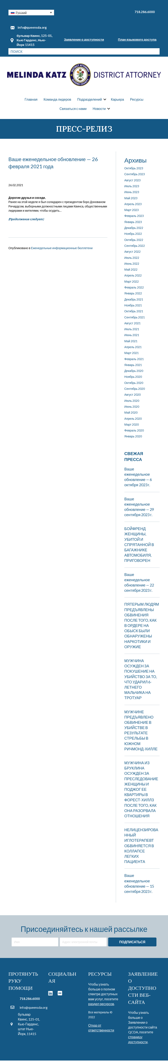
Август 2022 (132, 253)
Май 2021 (130, 342)
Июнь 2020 (131, 408)
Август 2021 (132, 324)
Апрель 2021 (133, 348)
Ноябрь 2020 (133, 378)
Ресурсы (136, 100)
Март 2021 (131, 354)
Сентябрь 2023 (134, 176)
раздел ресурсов (101, 1005)
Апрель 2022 (133, 277)
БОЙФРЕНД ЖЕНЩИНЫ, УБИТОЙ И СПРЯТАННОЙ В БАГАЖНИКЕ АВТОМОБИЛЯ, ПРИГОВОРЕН (139, 546)
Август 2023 (132, 181)
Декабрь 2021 (133, 301)
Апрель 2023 (133, 205)
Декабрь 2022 (133, 229)
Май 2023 (130, 199)
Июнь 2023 (131, 193)
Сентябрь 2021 (134, 319)
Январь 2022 (133, 295)
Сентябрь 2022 (134, 247)
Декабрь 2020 (133, 372)
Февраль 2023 (134, 217)
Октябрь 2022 (133, 241)
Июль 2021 (131, 330)
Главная (31, 100)
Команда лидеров (57, 100)
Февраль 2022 (134, 289)
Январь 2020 (133, 438)
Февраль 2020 (134, 432)
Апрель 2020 (133, 420)
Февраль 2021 (134, 360)
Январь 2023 (133, 223)
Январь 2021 (133, 366)
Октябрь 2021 (133, 313)
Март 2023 (131, 211)
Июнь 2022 (131, 265)
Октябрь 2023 (133, 169)
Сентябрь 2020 (134, 390)
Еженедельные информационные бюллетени (62, 249)
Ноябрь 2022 (133, 235)
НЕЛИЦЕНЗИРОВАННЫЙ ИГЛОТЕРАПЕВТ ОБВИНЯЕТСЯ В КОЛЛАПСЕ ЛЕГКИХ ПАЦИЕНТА (141, 847)
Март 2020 (131, 426)
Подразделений (89, 100)
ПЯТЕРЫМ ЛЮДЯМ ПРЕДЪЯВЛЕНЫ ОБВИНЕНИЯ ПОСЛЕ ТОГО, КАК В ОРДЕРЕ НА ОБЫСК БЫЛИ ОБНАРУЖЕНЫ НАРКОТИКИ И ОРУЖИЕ (141, 627)
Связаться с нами (73, 109)
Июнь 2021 (131, 336)
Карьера (117, 100)
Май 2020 (130, 414)
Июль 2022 (131, 259)
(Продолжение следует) (26, 220)
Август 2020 (132, 396)
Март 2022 (131, 283)
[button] (31, 12)
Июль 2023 (131, 187)
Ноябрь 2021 (133, 307)
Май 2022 (130, 271)
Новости (99, 109)
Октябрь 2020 (133, 384)
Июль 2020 (131, 402)
